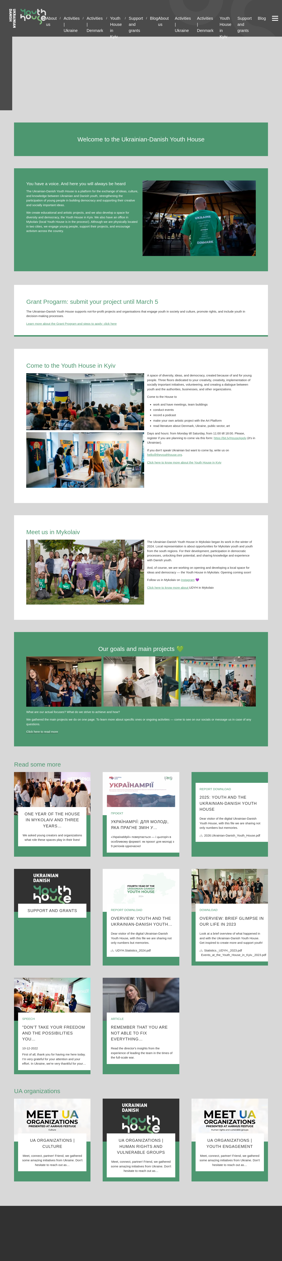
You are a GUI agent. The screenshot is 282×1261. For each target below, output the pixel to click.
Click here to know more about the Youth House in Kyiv (184, 462)
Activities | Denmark (95, 18)
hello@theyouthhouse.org (164, 454)
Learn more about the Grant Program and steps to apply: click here (71, 323)
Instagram (188, 580)
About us (51, 18)
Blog (154, 18)
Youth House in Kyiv (116, 18)
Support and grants (136, 18)
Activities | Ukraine (72, 18)
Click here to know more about (168, 587)
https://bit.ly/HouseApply (230, 438)
